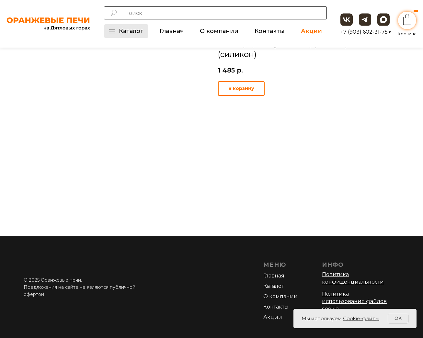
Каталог (126, 31)
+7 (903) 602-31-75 (365, 32)
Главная (172, 31)
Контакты (270, 31)
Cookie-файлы (361, 318)
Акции (311, 31)
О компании (219, 31)
